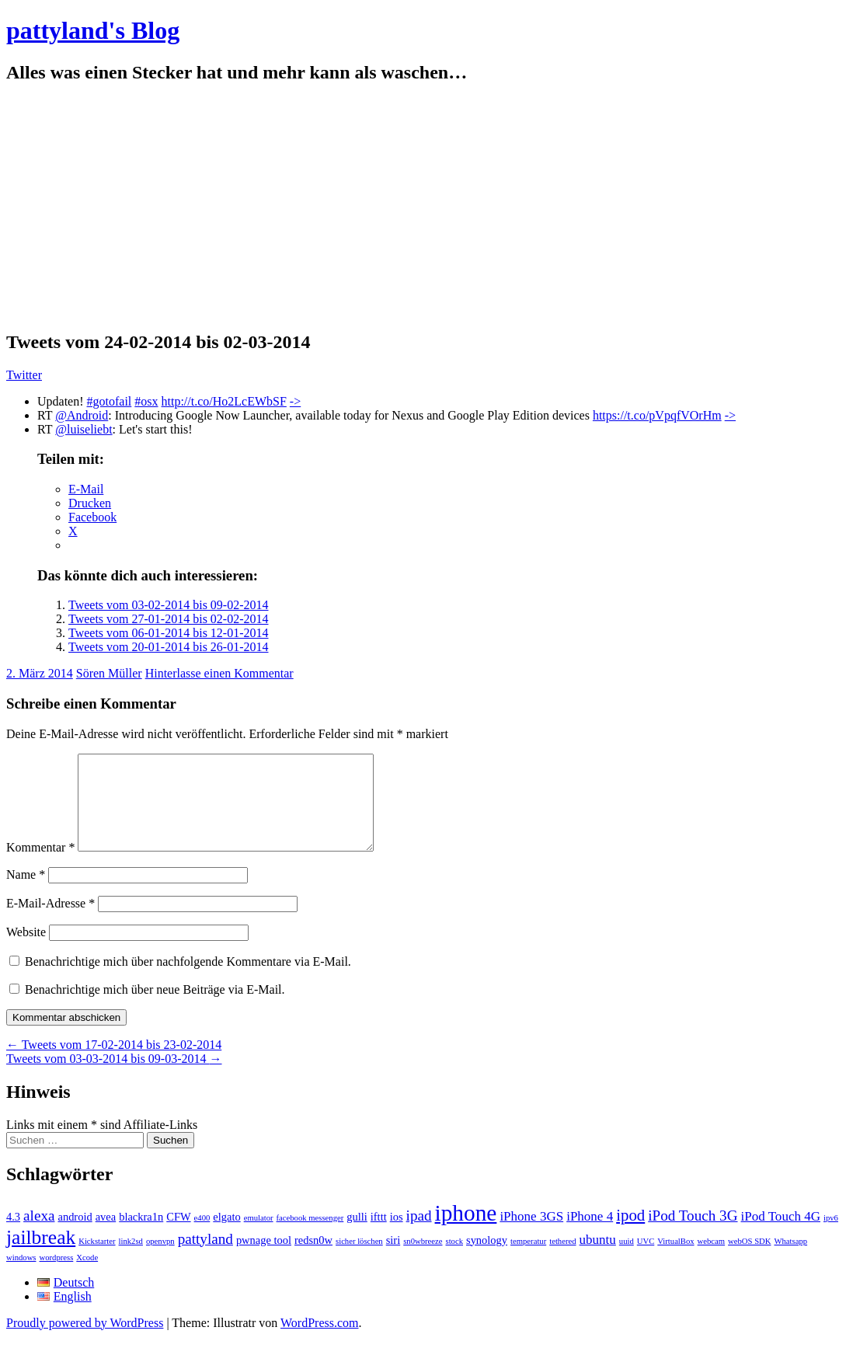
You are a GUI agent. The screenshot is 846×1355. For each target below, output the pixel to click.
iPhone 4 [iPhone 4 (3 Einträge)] (589, 1235)
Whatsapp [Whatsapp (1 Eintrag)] (790, 1260)
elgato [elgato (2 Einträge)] (226, 1235)
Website (26, 950)
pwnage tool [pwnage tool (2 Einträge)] (263, 1258)
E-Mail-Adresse (50, 921)
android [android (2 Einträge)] (74, 1235)
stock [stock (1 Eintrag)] (455, 1260)
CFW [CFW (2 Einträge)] (178, 1235)
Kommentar (40, 866)
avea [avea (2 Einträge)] (106, 1235)
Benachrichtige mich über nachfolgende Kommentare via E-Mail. (188, 980)
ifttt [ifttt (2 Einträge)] (379, 1235)
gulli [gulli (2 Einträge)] (356, 1235)
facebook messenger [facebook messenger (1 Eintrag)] (310, 1236)
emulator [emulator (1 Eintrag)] (258, 1236)
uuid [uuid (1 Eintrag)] (626, 1260)
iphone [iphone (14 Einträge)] (466, 1231)
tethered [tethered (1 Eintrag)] (562, 1260)
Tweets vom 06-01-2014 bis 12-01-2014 (168, 632)
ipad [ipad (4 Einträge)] (419, 1234)
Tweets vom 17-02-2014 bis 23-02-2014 (113, 1063)
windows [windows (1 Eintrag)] (21, 1276)
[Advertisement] (423, 207)
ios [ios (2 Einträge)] (396, 1235)
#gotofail (109, 401)
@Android (81, 415)
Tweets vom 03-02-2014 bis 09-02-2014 (168, 604)
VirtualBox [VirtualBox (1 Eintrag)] (675, 1260)
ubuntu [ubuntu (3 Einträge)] (598, 1258)
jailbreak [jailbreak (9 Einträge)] (40, 1256)
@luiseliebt (83, 429)
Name (25, 893)
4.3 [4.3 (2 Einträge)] (13, 1235)
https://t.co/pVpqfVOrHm (657, 415)
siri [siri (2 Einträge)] (393, 1258)
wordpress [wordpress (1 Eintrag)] (56, 1276)
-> (295, 401)
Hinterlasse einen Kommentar (219, 673)
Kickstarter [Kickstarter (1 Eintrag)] (96, 1260)
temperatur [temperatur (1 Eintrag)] (528, 1260)
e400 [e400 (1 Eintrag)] (202, 1236)
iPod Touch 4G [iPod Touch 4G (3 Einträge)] (780, 1235)
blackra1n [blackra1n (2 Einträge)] (141, 1235)
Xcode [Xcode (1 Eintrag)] (87, 1276)
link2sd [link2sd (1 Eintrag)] (131, 1260)
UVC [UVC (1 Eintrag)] (646, 1260)
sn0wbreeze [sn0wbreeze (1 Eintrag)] (422, 1260)
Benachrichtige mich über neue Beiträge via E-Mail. (155, 1008)
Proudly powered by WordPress (84, 1341)
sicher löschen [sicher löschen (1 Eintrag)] (359, 1260)
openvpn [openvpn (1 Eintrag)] (160, 1260)
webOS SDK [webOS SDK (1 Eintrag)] (749, 1260)
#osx (146, 401)
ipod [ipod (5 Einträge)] (630, 1233)
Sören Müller (109, 673)
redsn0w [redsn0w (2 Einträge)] (313, 1258)
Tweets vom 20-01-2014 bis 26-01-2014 (168, 646)
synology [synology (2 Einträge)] (486, 1258)
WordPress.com (319, 1341)
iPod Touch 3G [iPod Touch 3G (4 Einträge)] (692, 1234)
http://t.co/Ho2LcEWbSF (224, 401)
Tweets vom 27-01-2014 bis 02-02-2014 (168, 618)
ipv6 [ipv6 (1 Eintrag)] (830, 1236)
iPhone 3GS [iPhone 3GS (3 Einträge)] (531, 1235)
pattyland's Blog (92, 30)
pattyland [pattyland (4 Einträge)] (205, 1257)
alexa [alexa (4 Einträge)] (38, 1234)
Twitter (24, 374)
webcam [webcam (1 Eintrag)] (712, 1260)
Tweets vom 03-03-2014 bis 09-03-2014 (114, 1077)
